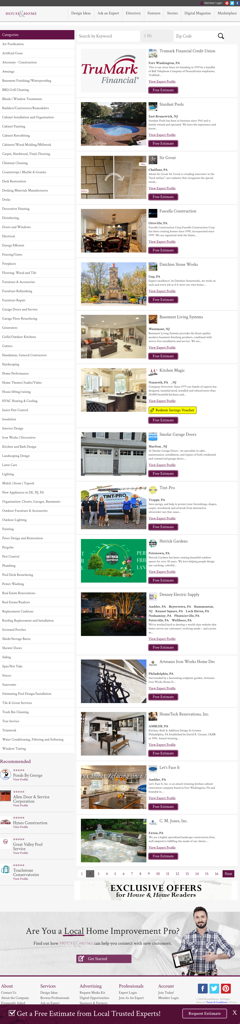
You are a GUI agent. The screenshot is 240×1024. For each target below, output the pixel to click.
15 (206, 873)
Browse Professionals (54, 998)
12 (177, 873)
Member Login (168, 998)
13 (187, 873)
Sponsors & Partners (94, 1003)
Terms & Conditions (216, 1002)
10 (158, 873)
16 (216, 873)
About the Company (15, 998)
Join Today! (166, 992)
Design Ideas (49, 992)
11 (167, 873)
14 (197, 873)
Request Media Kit (92, 992)
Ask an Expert (50, 1003)
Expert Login (128, 992)
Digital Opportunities (94, 998)
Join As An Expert (131, 998)
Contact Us (8, 992)
